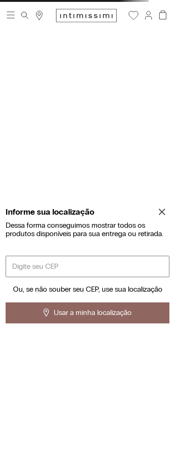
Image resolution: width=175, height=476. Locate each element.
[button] (148, 15)
